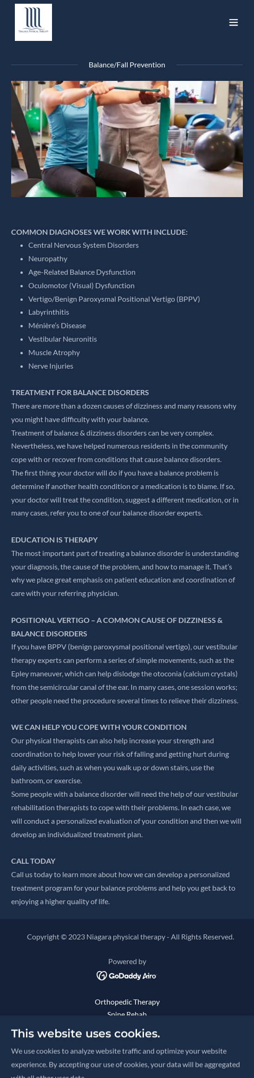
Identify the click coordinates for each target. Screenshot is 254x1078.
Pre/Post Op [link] (127, 1026)
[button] (233, 22)
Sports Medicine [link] (127, 1039)
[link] (33, 22)
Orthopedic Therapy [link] (127, 1001)
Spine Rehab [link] (127, 1014)
